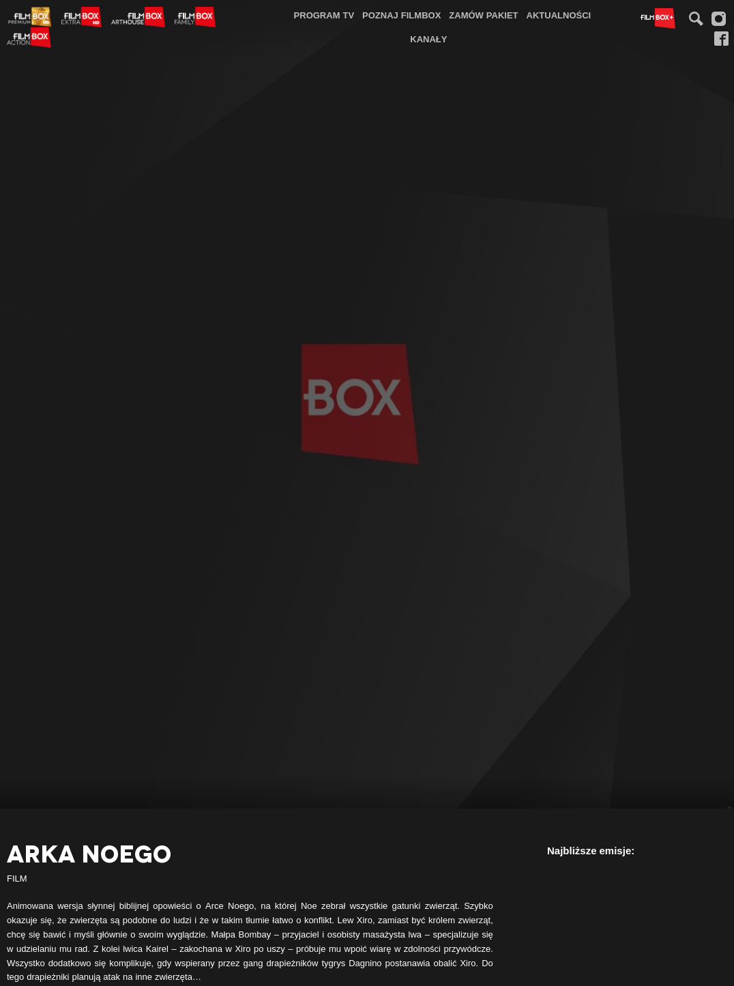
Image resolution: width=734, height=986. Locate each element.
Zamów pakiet (483, 15)
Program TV (324, 15)
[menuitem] (324, 15)
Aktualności (559, 15)
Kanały (428, 38)
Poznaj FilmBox (401, 15)
